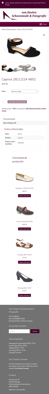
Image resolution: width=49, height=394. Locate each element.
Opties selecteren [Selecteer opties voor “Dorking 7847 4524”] (24, 262)
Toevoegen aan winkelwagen (17, 101)
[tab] (24, 119)
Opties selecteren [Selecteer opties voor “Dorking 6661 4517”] (24, 295)
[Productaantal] (4, 101)
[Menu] (43, 24)
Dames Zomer (11, 29)
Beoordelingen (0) (9, 123)
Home (4, 29)
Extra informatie (9, 119)
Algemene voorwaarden (17, 389)
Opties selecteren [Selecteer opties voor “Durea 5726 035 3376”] (24, 228)
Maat (4, 91)
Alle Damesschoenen (33, 108)
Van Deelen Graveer (22, 368)
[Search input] (19, 331)
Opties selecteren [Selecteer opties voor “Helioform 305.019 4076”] (24, 195)
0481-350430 (13, 386)
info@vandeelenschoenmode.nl (19, 384)
